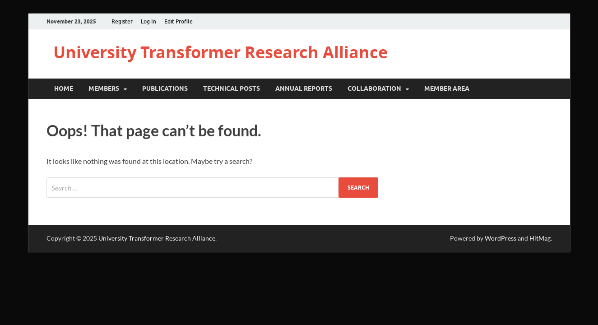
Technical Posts (231, 88)
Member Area (446, 88)
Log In (148, 21)
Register (122, 21)
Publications (165, 88)
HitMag (540, 238)
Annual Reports (303, 88)
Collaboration (374, 88)
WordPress (500, 238)
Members (103, 88)
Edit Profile (178, 21)
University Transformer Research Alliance (220, 52)
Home (63, 88)
